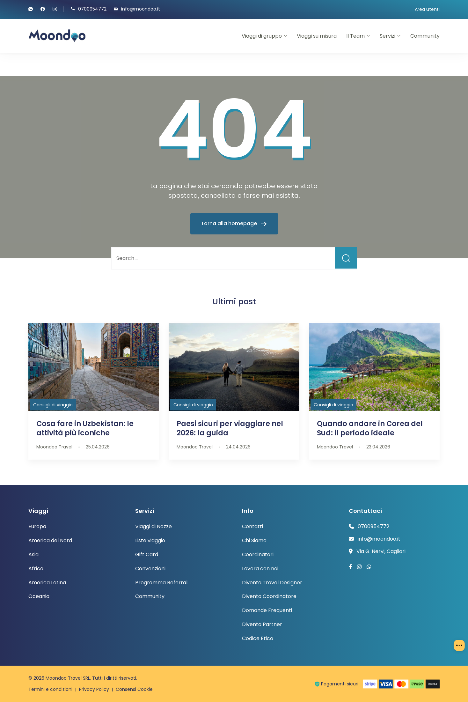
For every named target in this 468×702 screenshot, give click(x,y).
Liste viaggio (150, 540)
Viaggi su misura (317, 36)
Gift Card (146, 554)
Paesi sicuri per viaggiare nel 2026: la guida (230, 428)
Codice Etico (257, 638)
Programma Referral (161, 582)
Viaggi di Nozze (153, 526)
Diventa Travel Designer (272, 582)
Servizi (387, 36)
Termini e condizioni (50, 689)
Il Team (355, 36)
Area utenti (427, 9)
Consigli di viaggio (53, 405)
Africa (35, 568)
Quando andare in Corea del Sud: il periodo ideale (370, 428)
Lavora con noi (260, 568)
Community (425, 36)
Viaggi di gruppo (262, 36)
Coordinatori (258, 554)
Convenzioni (150, 568)
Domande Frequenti (267, 610)
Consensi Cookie (134, 689)
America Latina (47, 582)
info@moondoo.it (140, 8)
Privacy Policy (95, 689)
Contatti (252, 526)
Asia (33, 554)
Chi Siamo (254, 540)
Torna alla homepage (229, 223)
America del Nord (50, 540)
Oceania (38, 596)
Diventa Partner (262, 624)
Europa (37, 526)
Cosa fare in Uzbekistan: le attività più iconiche (85, 428)
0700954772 (92, 8)
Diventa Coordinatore (269, 596)
